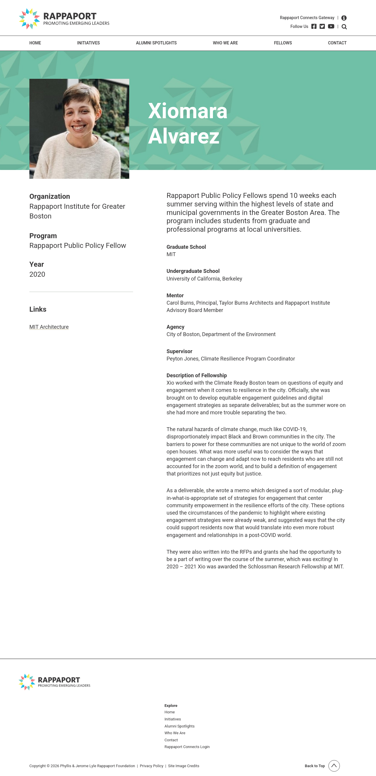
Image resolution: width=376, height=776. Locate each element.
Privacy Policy (151, 766)
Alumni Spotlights (156, 43)
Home (35, 43)
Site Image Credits (183, 766)
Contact (337, 43)
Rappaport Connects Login (187, 747)
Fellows (283, 43)
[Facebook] (314, 26)
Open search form (344, 26)
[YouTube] (331, 26)
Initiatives (88, 43)
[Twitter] (322, 26)
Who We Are (225, 43)
